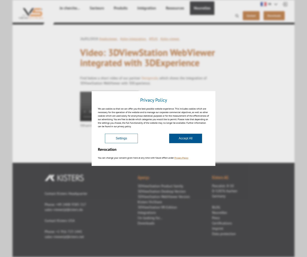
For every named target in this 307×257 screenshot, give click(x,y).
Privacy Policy (181, 157)
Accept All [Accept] (185, 138)
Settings (121, 138)
